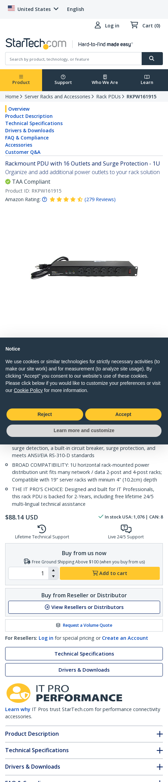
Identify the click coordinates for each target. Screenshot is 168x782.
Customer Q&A (22, 152)
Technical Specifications (34, 123)
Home (12, 96)
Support (63, 80)
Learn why (17, 709)
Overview (18, 109)
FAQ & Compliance (27, 137)
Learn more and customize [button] (84, 430)
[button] (53, 570)
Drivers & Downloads (29, 130)
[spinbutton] (29, 573)
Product (21, 80)
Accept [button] (123, 414)
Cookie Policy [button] (28, 390)
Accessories (18, 145)
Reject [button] (45, 414)
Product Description (29, 116)
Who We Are (105, 80)
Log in (46, 638)
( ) (100, 199)
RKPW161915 (141, 96)
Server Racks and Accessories (57, 96)
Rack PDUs (108, 96)
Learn (147, 80)
